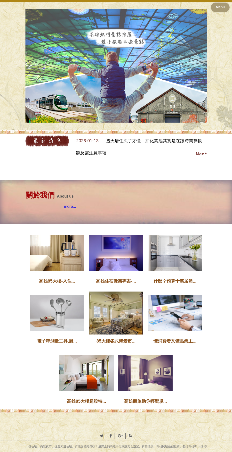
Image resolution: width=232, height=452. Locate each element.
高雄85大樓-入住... (57, 281)
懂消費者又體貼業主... (174, 341)
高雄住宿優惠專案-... (116, 281)
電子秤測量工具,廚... (57, 341)
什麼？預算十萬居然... (174, 281)
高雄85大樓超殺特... (86, 401)
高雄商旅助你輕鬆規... (145, 401)
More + (201, 153)
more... (70, 206)
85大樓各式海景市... (116, 341)
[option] (141, 147)
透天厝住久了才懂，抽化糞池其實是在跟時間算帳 (154, 140)
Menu (220, 7)
